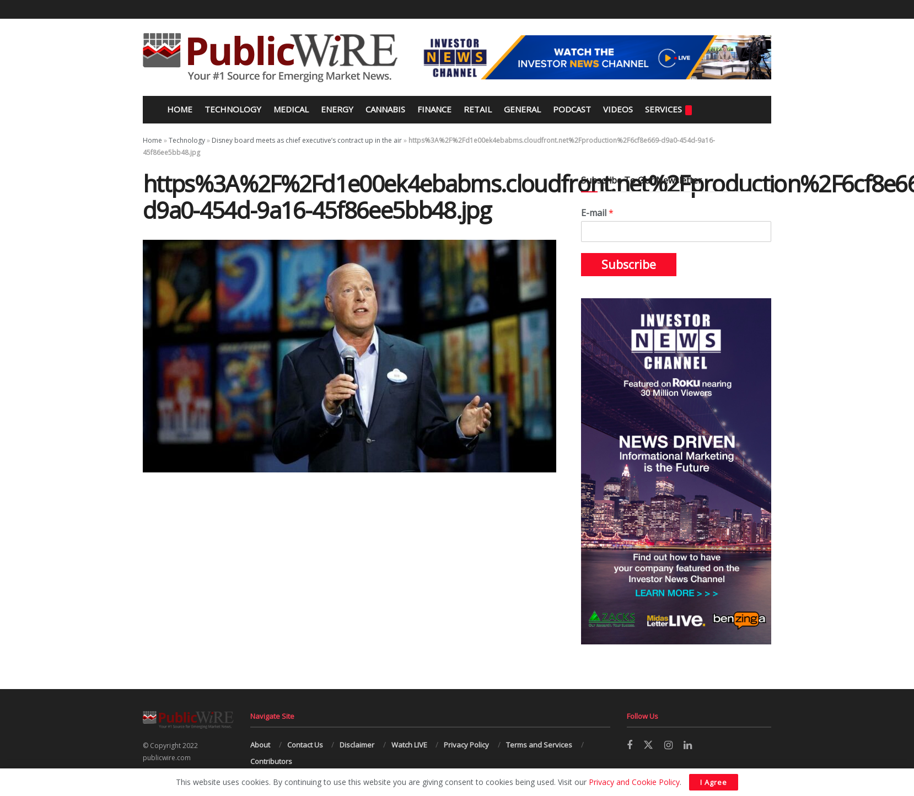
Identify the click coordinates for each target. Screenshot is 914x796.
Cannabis (385, 109)
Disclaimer (357, 745)
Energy (337, 109)
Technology (233, 109)
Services (668, 109)
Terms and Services (539, 745)
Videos (618, 109)
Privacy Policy (466, 745)
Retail (478, 109)
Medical (291, 109)
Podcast (572, 109)
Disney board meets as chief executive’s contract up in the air (307, 140)
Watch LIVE (409, 745)
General (522, 109)
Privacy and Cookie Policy (634, 782)
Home (178, 109)
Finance (434, 109)
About (260, 745)
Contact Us (305, 745)
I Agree (713, 782)
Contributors (271, 761)
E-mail (597, 213)
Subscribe (628, 264)
